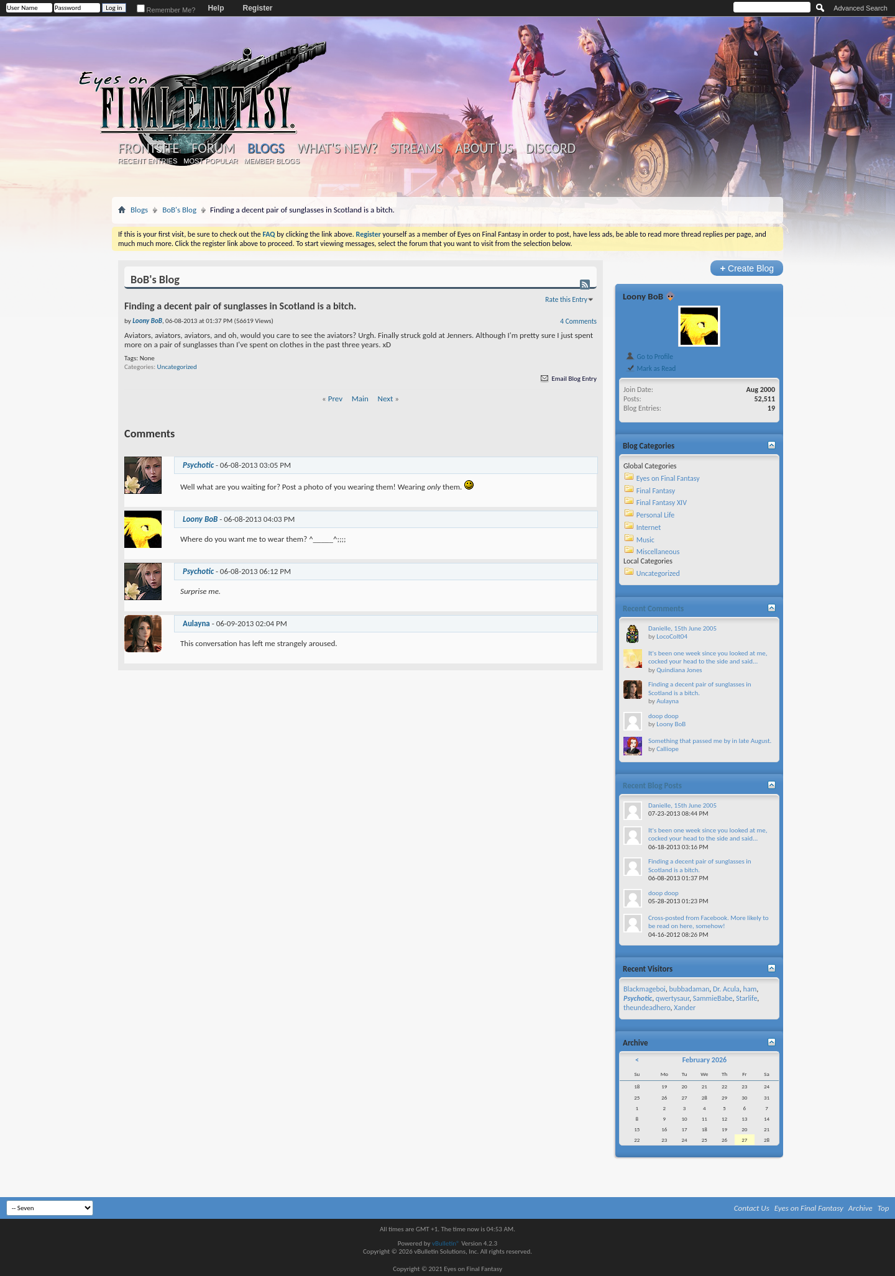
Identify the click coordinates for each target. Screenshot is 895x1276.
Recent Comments (653, 608)
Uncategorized (177, 367)
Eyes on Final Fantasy (668, 478)
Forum (212, 148)
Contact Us (751, 1208)
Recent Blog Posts (652, 785)
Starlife (746, 998)
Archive (860, 1208)
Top (883, 1208)
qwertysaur (672, 998)
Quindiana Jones (679, 670)
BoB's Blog (179, 209)
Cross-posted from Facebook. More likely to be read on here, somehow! (708, 922)
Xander (684, 1007)
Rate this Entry (566, 299)
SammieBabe (713, 998)
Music (645, 539)
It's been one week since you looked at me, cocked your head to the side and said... (707, 657)
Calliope (667, 749)
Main (360, 398)
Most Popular (210, 161)
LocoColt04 (671, 636)
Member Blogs (271, 161)
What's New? (337, 148)
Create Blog (747, 268)
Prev (335, 398)
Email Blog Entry (568, 379)
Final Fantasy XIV (661, 502)
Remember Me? (166, 10)
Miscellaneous (658, 551)
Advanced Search (860, 8)
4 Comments (578, 321)
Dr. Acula (726, 989)
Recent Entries (148, 161)
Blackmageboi (644, 989)
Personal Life (655, 515)
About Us (484, 148)
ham (750, 989)
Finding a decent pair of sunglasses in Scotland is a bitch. (699, 688)
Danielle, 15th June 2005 (682, 628)
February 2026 (704, 1059)
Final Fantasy (655, 490)
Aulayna (196, 623)
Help (216, 8)
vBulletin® (446, 1243)
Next (385, 398)
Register (257, 8)
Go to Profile (649, 356)
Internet (648, 527)
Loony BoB (643, 296)
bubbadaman (689, 989)
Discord (550, 148)
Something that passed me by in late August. (709, 741)
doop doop (663, 716)
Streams (416, 148)
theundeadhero (647, 1007)
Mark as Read (650, 368)
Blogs (265, 148)
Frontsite (148, 148)
